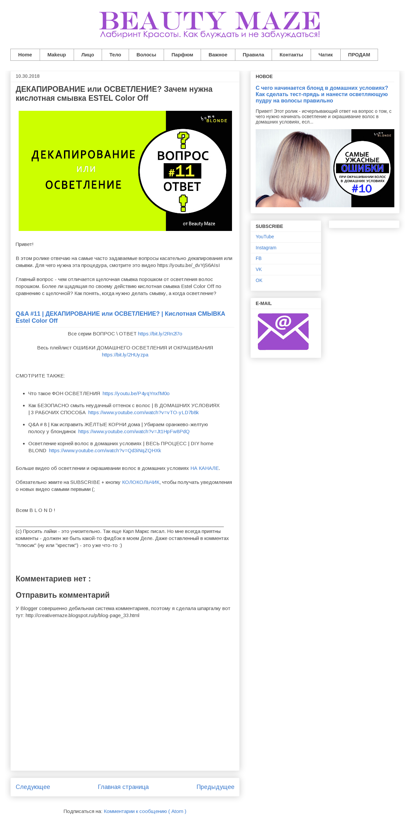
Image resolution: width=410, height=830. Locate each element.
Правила (253, 54)
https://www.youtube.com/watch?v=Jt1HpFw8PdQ (134, 431)
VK (259, 269)
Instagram (266, 247)
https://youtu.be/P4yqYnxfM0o (136, 393)
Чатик (325, 54)
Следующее (33, 787)
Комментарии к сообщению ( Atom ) (145, 811)
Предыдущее (215, 787)
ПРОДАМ (359, 54)
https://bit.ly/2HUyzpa (125, 354)
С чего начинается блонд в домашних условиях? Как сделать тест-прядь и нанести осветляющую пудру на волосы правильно (322, 94)
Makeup (56, 54)
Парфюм (182, 54)
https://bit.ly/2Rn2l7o (160, 333)
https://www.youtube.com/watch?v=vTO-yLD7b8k (143, 412)
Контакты (291, 54)
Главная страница (123, 787)
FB (259, 258)
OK (259, 280)
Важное (218, 54)
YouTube (265, 236)
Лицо (87, 54)
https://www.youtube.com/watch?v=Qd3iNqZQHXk (105, 450)
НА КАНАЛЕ (204, 468)
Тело (115, 54)
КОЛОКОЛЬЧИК (140, 482)
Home (25, 54)
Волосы (146, 54)
